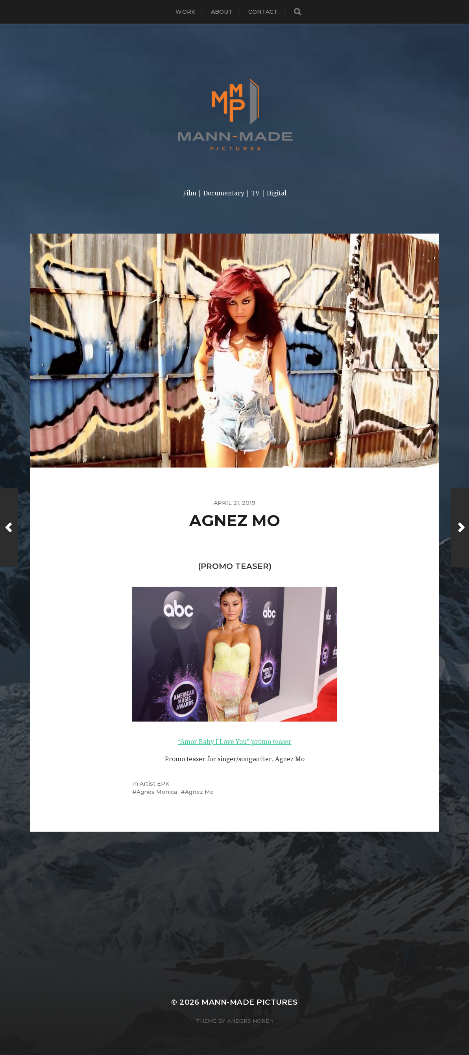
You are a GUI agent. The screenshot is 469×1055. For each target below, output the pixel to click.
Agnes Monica (157, 791)
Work (185, 11)
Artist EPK (154, 783)
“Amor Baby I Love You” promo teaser (235, 742)
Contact (263, 11)
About (222, 11)
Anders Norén (250, 1021)
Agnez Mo (199, 791)
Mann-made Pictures (249, 1002)
